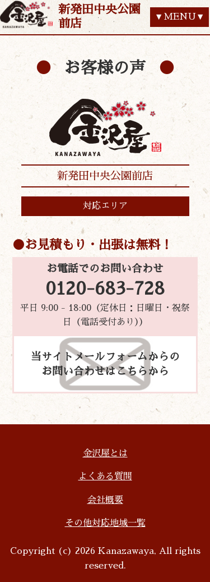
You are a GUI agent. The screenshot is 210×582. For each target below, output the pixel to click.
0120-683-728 (105, 289)
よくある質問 (105, 476)
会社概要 (105, 500)
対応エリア (105, 205)
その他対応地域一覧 (105, 523)
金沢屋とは (105, 453)
